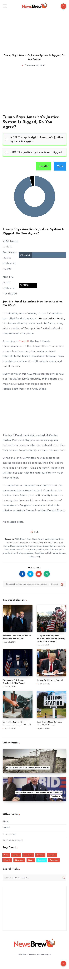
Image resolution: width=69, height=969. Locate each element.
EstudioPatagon (44, 954)
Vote (60, 166)
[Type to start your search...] (34, 877)
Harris (6, 546)
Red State (17, 553)
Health (7, 860)
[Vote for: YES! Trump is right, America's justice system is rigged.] (34, 139)
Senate (62, 553)
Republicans (40, 553)
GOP (61, 542)
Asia (6, 855)
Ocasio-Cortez (29, 549)
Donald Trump (12, 542)
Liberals (61, 546)
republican (28, 553)
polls (61, 549)
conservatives (57, 539)
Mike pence (10, 549)
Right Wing (52, 553)
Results (43, 166)
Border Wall (44, 539)
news (19, 549)
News (30, 860)
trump (38, 556)
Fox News (52, 542)
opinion (40, 549)
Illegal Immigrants (18, 546)
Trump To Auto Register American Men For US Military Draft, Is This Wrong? (51, 638)
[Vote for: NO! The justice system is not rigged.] (34, 152)
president (7, 553)
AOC (17, 539)
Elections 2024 (36, 542)
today (31, 556)
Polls (36, 532)
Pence (55, 549)
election (24, 542)
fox (45, 542)
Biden (23, 539)
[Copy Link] (34, 584)
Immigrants (33, 546)
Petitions (54, 860)
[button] (37, 139)
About (6, 821)
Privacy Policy (9, 834)
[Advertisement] (34, 30)
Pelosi (48, 549)
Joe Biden (44, 546)
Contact (6, 827)
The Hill (24, 341)
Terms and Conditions (13, 840)
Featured (28, 855)
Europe (16, 855)
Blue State (32, 539)
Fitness (40, 855)
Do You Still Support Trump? (50, 680)
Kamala (53, 546)
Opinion (41, 860)
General (52, 855)
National (19, 860)
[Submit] (63, 878)
